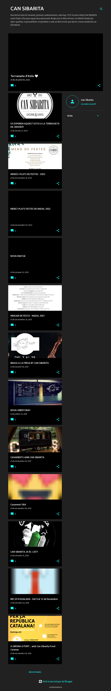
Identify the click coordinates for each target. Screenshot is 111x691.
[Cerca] (101, 9)
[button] (99, 86)
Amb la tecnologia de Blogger (55, 681)
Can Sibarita (87, 100)
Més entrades (35, 672)
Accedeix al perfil (88, 104)
